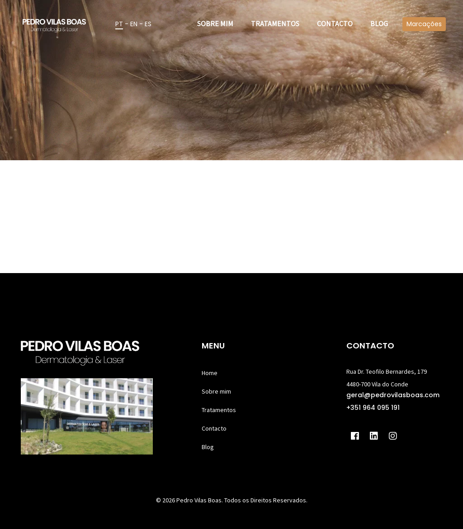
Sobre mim (216, 391)
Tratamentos (219, 410)
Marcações (424, 23)
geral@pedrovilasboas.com (392, 395)
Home (209, 373)
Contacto (214, 428)
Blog (208, 447)
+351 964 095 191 (373, 408)
